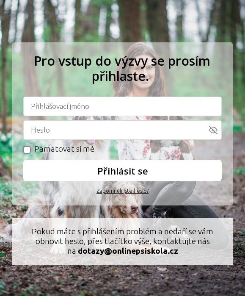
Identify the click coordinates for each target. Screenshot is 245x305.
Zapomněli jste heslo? (122, 191)
